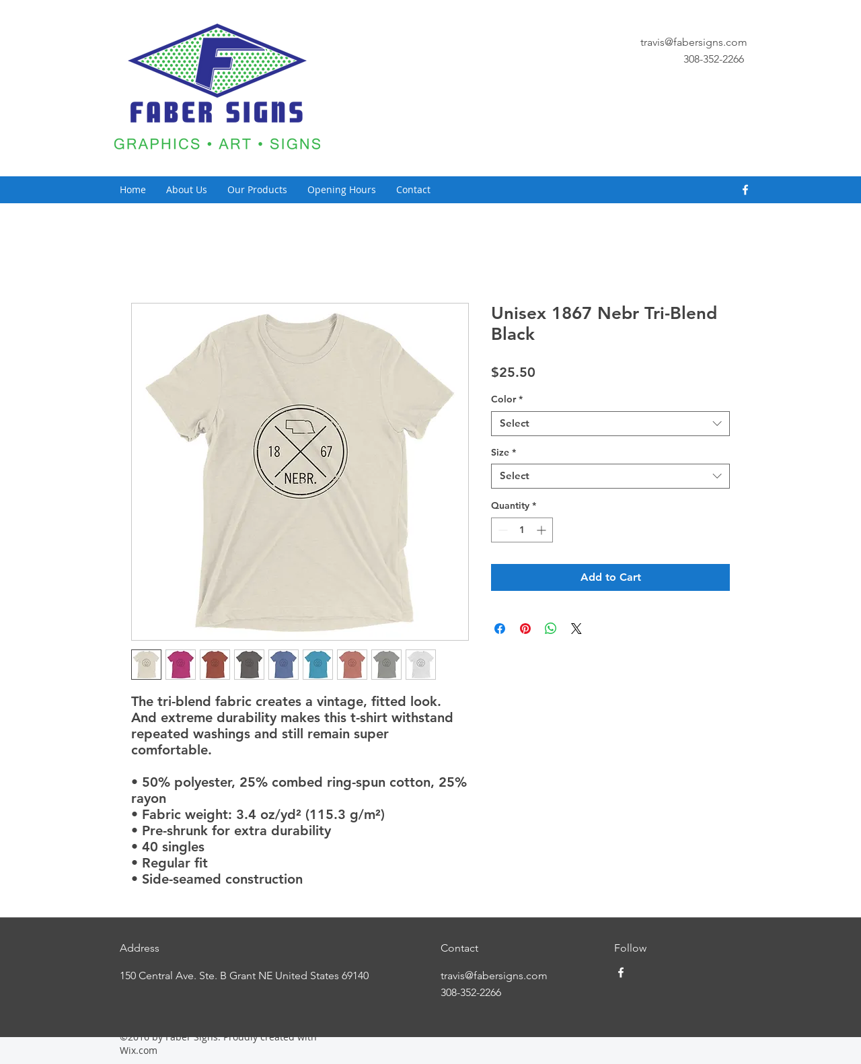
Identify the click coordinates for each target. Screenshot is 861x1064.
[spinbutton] (522, 530)
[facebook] (745, 190)
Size (503, 452)
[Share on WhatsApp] (551, 628)
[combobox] (610, 423)
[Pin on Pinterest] (525, 628)
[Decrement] (501, 530)
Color (507, 399)
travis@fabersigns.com (693, 42)
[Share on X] (576, 628)
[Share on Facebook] (500, 628)
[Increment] (542, 530)
